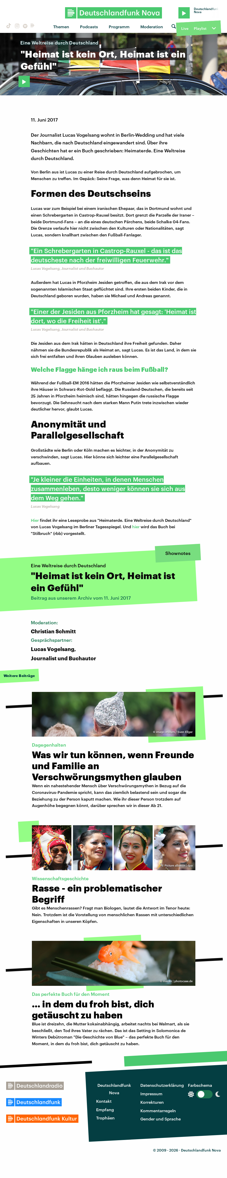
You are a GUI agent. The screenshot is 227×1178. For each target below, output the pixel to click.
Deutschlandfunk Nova (114, 1089)
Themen (61, 26)
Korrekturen (152, 1102)
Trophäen (105, 1117)
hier (136, 526)
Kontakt (104, 1101)
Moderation (151, 26)
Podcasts (89, 26)
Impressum (151, 1093)
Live (184, 28)
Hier (35, 520)
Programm (119, 26)
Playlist (200, 28)
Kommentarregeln (158, 1110)
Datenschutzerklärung (162, 1085)
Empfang (105, 1109)
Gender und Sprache (160, 1118)
